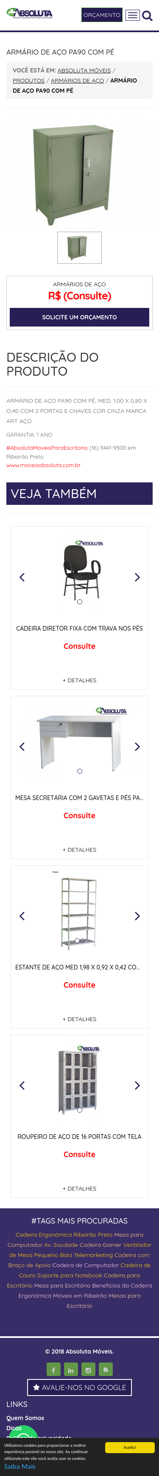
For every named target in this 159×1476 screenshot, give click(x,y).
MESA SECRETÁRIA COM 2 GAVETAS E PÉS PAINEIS (84, 798)
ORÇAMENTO (102, 15)
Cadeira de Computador (86, 1265)
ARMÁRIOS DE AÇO (79, 284)
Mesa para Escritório (62, 1285)
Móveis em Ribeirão (80, 1295)
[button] (21, 576)
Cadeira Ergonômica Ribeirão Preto (64, 1234)
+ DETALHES (80, 680)
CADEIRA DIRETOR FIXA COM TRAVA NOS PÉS (79, 628)
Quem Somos (25, 1418)
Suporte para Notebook (70, 1275)
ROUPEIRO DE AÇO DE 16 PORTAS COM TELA (79, 1137)
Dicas (14, 1428)
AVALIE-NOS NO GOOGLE (79, 1387)
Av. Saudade (61, 1245)
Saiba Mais (20, 1466)
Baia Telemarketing (86, 1255)
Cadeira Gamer (101, 1245)
